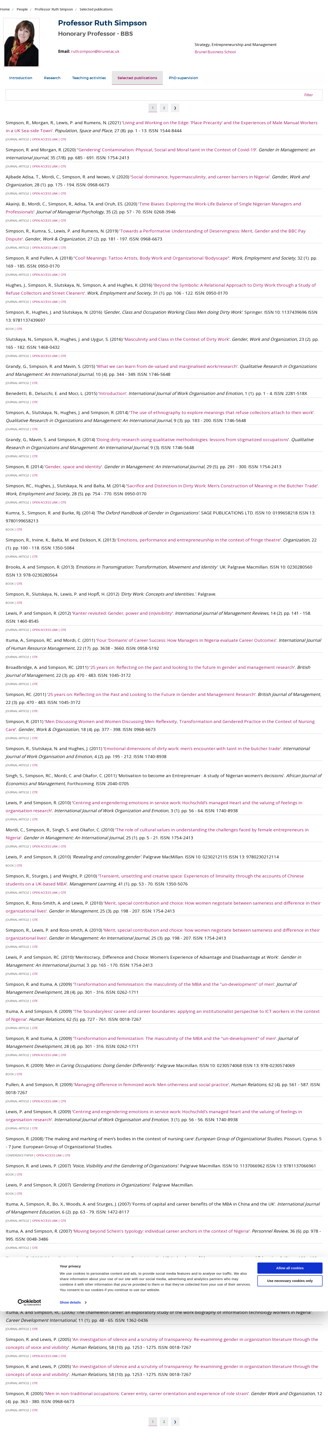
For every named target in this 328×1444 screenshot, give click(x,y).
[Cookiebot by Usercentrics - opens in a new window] (29, 1435)
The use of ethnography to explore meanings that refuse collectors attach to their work (221, 412)
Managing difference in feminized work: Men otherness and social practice (151, 1084)
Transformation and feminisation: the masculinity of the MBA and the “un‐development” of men (174, 984)
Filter (308, 94)
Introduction (21, 77)
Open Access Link (45, 139)
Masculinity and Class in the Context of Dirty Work (177, 339)
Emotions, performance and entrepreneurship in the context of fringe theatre (199, 540)
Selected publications (143, 77)
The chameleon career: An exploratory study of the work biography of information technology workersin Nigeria (190, 1285)
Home (5, 9)
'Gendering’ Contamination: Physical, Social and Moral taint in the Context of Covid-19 (167, 150)
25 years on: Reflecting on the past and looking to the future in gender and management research (192, 667)
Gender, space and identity (73, 467)
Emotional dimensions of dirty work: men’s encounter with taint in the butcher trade (192, 748)
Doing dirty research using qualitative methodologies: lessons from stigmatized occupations (192, 440)
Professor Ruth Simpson (54, 9)
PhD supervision (191, 77)
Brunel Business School (215, 51)
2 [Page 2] (164, 108)
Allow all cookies (290, 1401)
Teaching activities (92, 77)
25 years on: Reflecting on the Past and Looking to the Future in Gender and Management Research (151, 694)
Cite (63, 139)
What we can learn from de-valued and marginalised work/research (167, 366)
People (22, 9)
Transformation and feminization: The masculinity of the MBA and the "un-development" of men (174, 1038)
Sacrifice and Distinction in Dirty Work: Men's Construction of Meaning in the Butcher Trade (222, 486)
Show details (70, 1435)
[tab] (21, 78)
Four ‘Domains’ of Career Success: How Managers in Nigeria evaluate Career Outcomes (186, 640)
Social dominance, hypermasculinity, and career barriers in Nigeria (200, 177)
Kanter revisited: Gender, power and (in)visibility (122, 613)
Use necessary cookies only (290, 1413)
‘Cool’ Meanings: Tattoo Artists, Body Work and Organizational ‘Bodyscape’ (151, 258)
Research (54, 77)
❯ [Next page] (175, 108)
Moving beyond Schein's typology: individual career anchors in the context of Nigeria (161, 1231)
